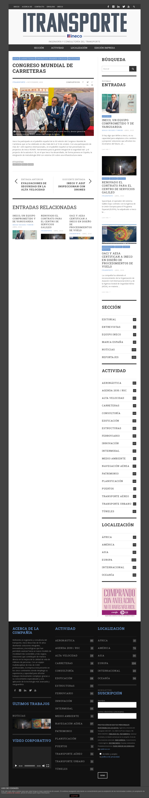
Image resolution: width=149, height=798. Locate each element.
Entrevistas (111, 326)
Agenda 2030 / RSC (114, 390)
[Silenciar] (43, 765)
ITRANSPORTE (19, 82)
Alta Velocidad (113, 398)
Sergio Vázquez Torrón (23, 225)
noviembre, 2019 (35, 82)
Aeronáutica (108, 247)
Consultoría (111, 413)
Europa (113, 178)
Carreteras (27, 58)
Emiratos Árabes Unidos (51, 58)
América (108, 544)
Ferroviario (111, 435)
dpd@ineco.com (105, 749)
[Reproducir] (16, 765)
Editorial (106, 116)
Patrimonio (110, 473)
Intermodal (111, 450)
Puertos (108, 488)
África (107, 537)
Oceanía (108, 574)
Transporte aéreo (115, 496)
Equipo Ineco (111, 334)
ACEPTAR (74, 796)
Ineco (24, 164)
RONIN (30, 164)
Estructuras (111, 428)
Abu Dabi (17, 164)
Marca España (112, 342)
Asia (15, 58)
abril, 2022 (17, 227)
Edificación (110, 420)
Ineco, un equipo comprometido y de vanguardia (24, 218)
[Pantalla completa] (47, 765)
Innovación (110, 443)
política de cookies (13, 793)
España (105, 178)
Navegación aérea (115, 466)
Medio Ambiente (114, 458)
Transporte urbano (116, 503)
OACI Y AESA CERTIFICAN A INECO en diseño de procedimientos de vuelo (80, 223)
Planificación (112, 481)
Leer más (106, 149)
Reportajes (110, 357)
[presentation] (118, 765)
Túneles (108, 511)
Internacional (113, 567)
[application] (32, 757)
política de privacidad (110, 756)
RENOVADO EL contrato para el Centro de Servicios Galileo (51, 221)
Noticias (73, 58)
